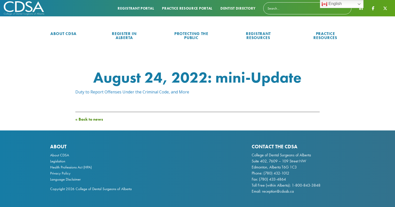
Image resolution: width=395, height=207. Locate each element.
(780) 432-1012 (276, 173)
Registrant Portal (136, 8)
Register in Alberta (124, 35)
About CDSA (63, 33)
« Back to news (89, 119)
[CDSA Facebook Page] (373, 8)
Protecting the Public (191, 35)
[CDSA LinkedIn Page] (361, 8)
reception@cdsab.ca (278, 191)
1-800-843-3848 (305, 185)
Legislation (57, 161)
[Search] (307, 8)
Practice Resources (325, 35)
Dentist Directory (238, 8)
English (331, 4)
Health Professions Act (66, 167)
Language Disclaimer (65, 179)
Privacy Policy (60, 173)
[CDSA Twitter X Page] (385, 8)
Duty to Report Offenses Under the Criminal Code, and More (132, 92)
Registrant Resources (258, 35)
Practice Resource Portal (187, 8)
